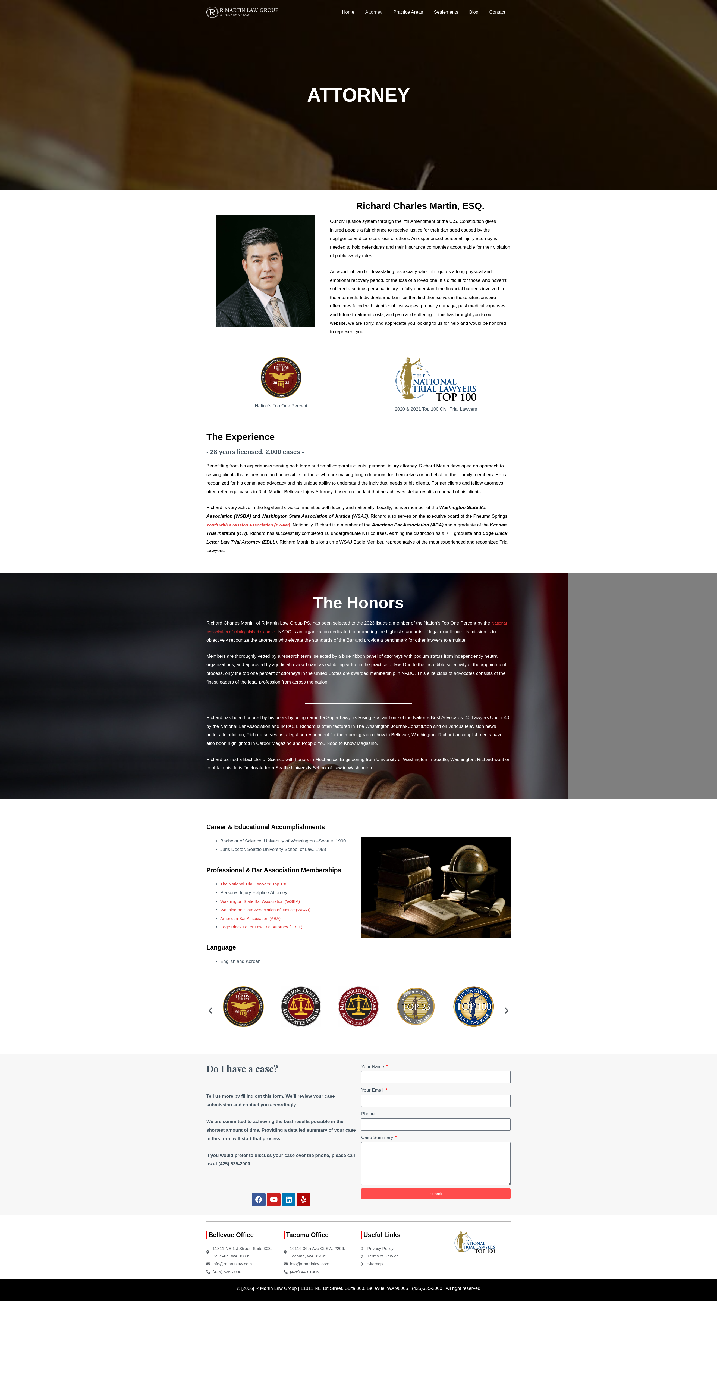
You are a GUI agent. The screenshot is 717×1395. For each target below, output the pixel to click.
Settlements (446, 12)
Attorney (373, 12)
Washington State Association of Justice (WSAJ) (269, 909)
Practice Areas (408, 12)
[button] (210, 1011)
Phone (368, 1113)
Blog (473, 12)
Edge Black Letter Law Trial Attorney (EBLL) (265, 926)
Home (348, 12)
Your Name (373, 1066)
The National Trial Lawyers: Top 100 (257, 884)
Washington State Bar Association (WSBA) (264, 901)
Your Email (373, 1090)
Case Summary (377, 1137)
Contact (497, 12)
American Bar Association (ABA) (253, 918)
